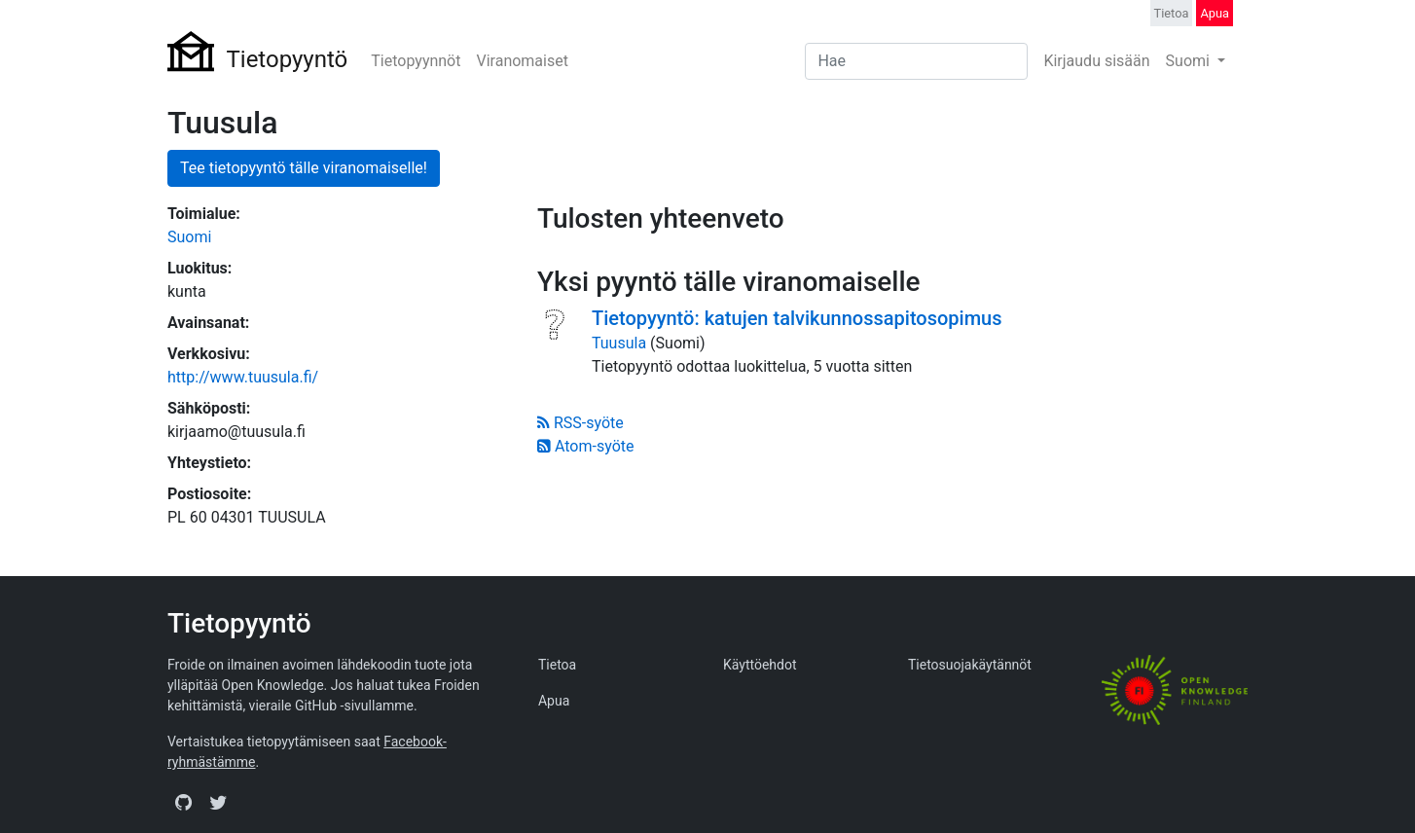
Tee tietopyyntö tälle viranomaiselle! (303, 168)
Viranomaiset (521, 61)
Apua (1214, 13)
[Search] (916, 61)
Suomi (1190, 61)
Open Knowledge (273, 685)
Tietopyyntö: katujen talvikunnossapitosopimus (797, 318)
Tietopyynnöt (415, 61)
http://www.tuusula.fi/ (242, 377)
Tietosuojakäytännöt (970, 664)
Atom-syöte (585, 446)
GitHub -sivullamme (354, 705)
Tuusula (619, 343)
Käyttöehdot (760, 664)
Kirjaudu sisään (1096, 61)
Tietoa (1171, 13)
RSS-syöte (580, 423)
